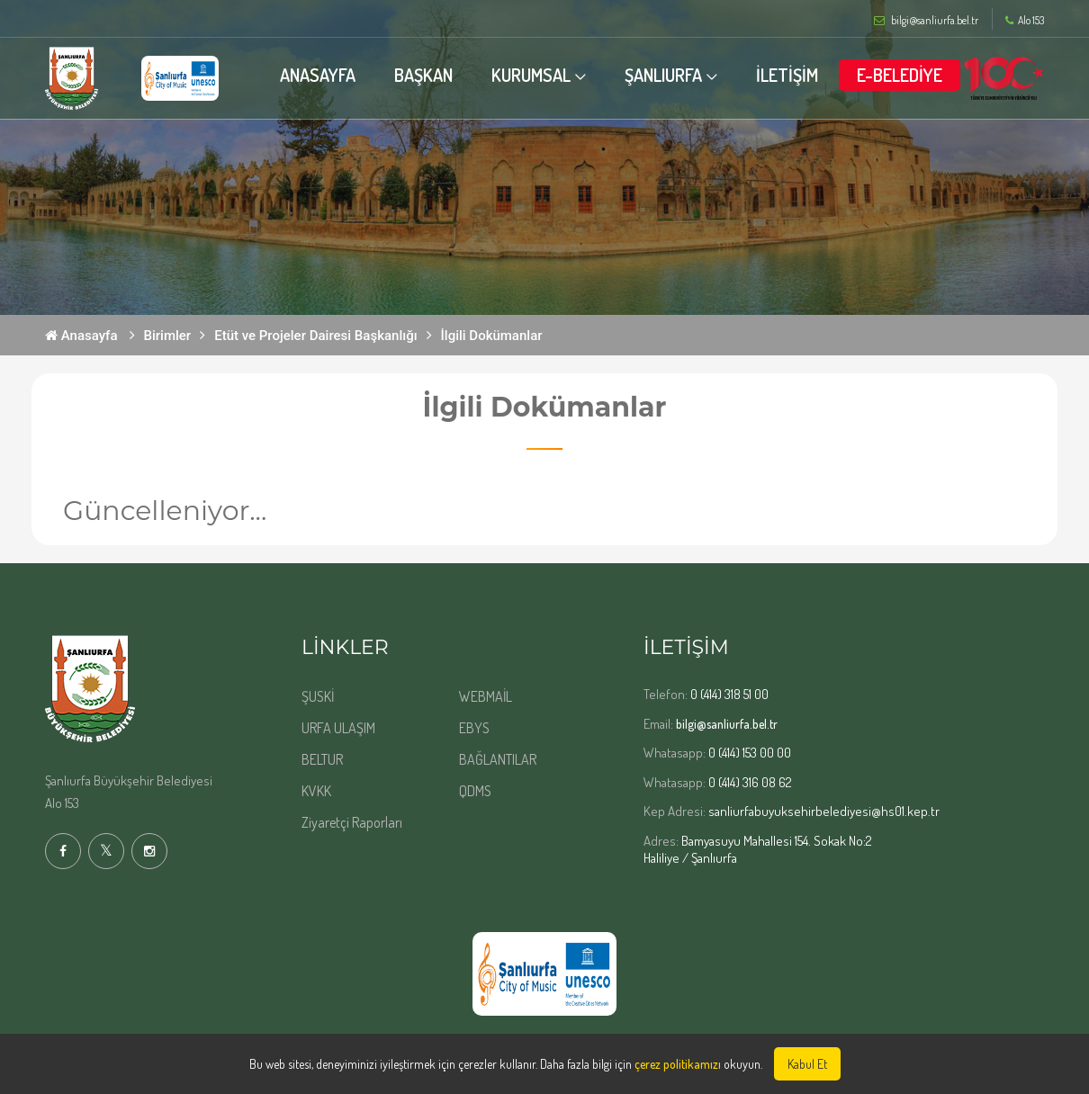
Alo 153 (1024, 20)
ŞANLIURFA (663, 74)
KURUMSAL (531, 74)
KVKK (316, 791)
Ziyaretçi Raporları (352, 822)
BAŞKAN (423, 74)
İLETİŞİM (787, 74)
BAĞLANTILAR (497, 759)
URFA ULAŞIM (338, 728)
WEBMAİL (485, 696)
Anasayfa (81, 335)
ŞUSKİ (318, 696)
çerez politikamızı (677, 1064)
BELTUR (322, 759)
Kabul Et (807, 1064)
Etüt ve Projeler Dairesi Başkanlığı (315, 335)
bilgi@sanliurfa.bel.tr (727, 723)
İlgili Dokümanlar (492, 335)
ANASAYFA (318, 74)
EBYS (474, 728)
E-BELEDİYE (899, 74)
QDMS (475, 791)
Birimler (168, 335)
